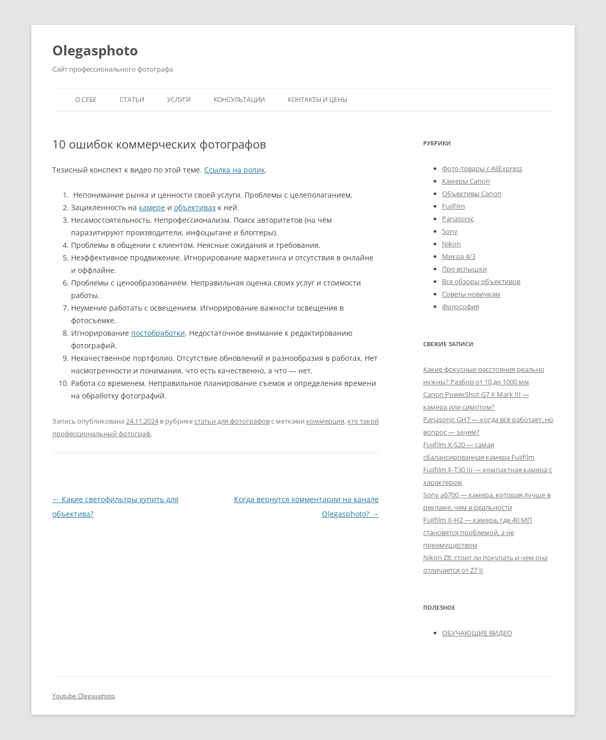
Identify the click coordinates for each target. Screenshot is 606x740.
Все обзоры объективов (481, 281)
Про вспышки (464, 269)
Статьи (132, 99)
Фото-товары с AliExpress (482, 168)
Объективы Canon (472, 193)
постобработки (158, 333)
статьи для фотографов (232, 421)
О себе (86, 99)
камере (152, 207)
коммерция (325, 421)
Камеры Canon (466, 181)
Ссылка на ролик (234, 170)
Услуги (179, 99)
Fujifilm (453, 206)
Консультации (239, 99)
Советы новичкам (471, 294)
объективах (195, 207)
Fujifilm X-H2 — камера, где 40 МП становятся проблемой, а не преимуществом (477, 532)
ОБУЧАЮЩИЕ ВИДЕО (477, 632)
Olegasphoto (95, 50)
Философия (460, 306)
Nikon (451, 243)
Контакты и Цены (317, 99)
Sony (450, 231)
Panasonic (458, 218)
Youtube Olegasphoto (83, 695)
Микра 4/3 (458, 256)
